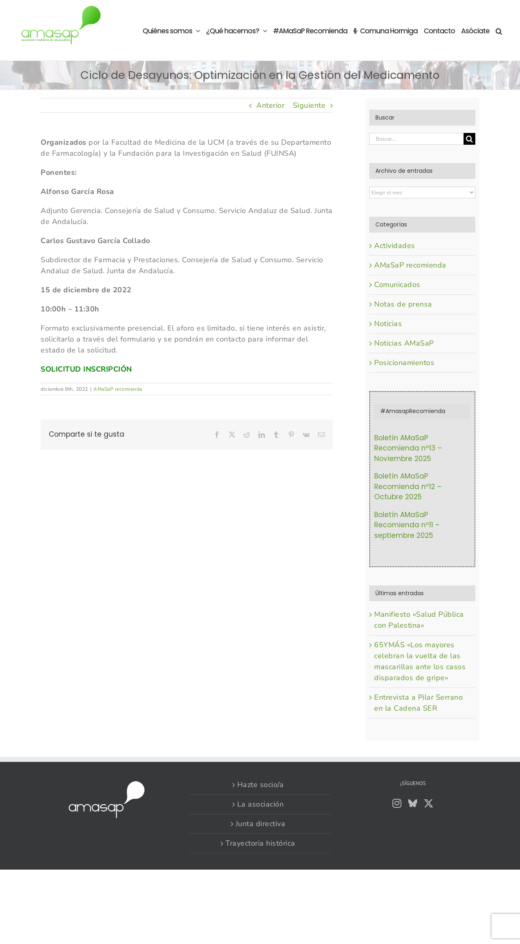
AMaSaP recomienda (117, 389)
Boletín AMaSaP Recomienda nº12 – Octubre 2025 (408, 486)
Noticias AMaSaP (404, 343)
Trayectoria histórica (260, 843)
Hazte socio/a (260, 785)
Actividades (394, 245)
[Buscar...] (416, 139)
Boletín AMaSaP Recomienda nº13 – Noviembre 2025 (408, 448)
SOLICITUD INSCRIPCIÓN (86, 369)
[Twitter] (428, 803)
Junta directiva (261, 824)
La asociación (260, 804)
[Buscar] (469, 139)
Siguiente (309, 105)
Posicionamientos (404, 363)
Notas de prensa (403, 304)
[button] (499, 30)
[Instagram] (397, 803)
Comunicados (397, 284)
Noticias (388, 323)
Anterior (270, 105)
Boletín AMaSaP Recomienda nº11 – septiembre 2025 (407, 525)
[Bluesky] (413, 803)
